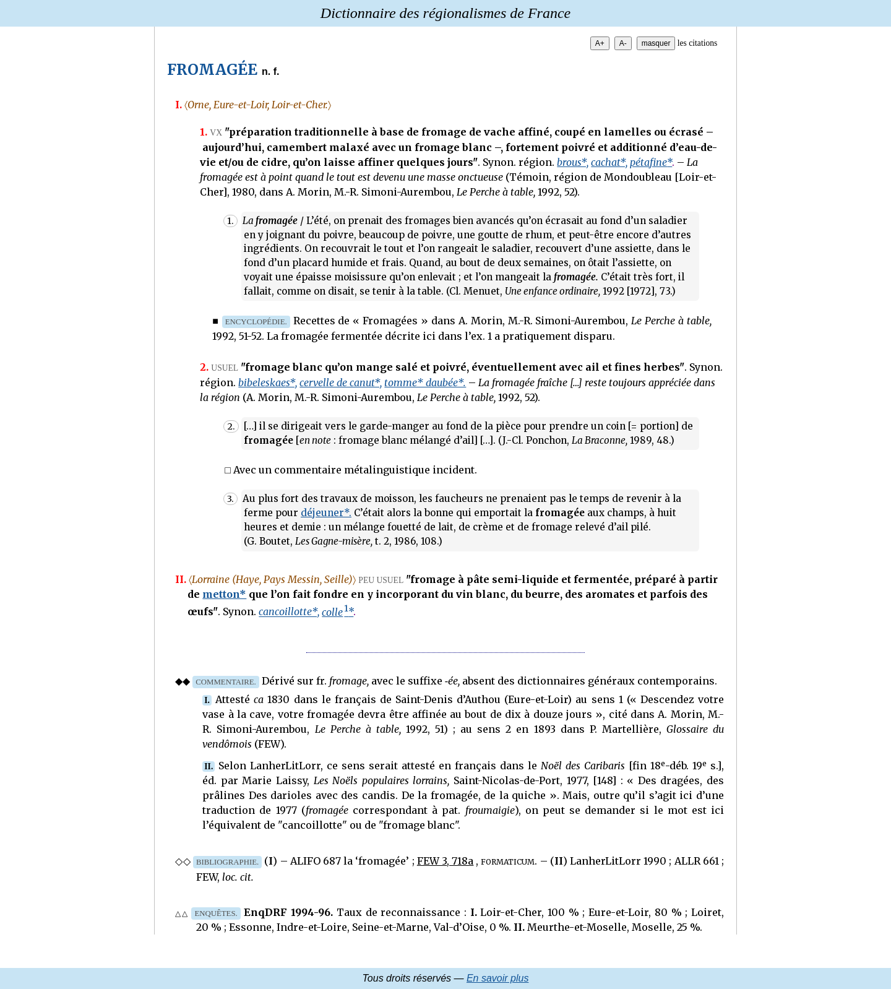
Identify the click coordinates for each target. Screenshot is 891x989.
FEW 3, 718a (445, 861)
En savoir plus (498, 978)
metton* (224, 594)
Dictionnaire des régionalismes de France (445, 13)
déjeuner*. (326, 513)
